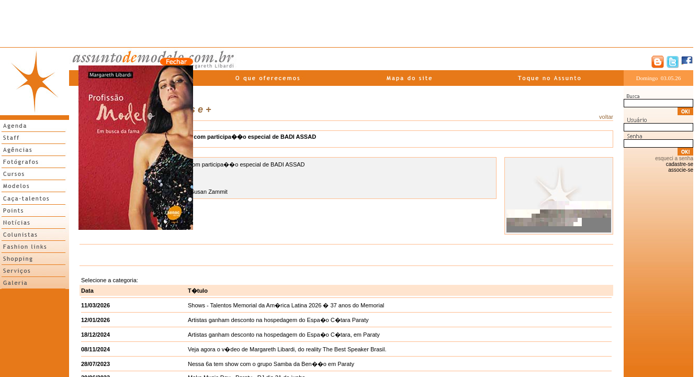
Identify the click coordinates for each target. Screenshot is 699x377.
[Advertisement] (346, 23)
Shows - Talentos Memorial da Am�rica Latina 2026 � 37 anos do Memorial (286, 305)
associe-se (680, 170)
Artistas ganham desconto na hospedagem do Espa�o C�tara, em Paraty (284, 334)
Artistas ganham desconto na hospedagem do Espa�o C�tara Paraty (278, 320)
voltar (606, 117)
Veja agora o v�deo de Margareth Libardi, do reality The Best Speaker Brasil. (287, 349)
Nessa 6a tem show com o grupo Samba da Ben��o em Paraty (271, 364)
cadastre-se (679, 164)
